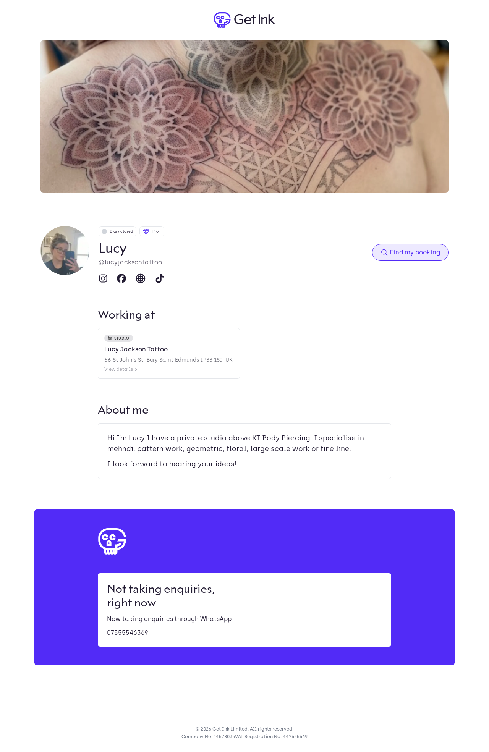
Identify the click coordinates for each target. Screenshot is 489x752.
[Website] (140, 278)
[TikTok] (159, 278)
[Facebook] (121, 278)
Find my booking (410, 252)
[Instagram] (103, 278)
